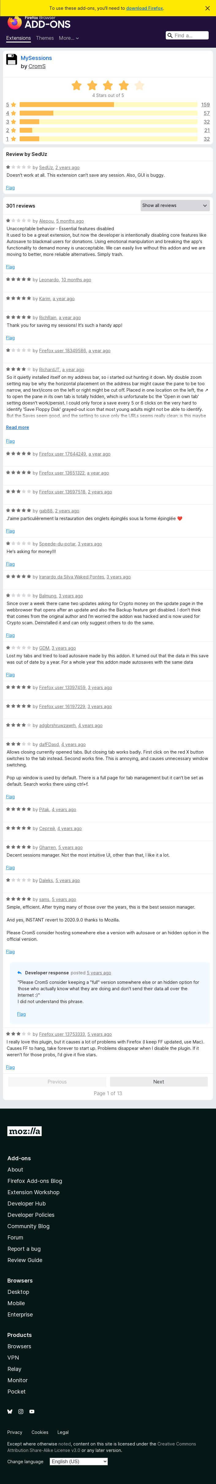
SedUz (46, 167)
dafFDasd (49, 744)
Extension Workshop (33, 1192)
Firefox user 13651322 (62, 472)
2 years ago (67, 167)
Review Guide (24, 1260)
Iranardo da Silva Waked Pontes (71, 576)
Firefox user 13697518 (62, 491)
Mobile (16, 1303)
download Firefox (144, 8)
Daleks (46, 880)
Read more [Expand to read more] (17, 427)
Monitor (17, 1380)
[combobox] (187, 35)
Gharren (47, 847)
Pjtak (44, 809)
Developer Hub (26, 1203)
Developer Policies (31, 1215)
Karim (44, 298)
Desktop (18, 1292)
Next (158, 1082)
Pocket (16, 1391)
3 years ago (90, 543)
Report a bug (24, 1249)
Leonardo (49, 279)
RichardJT (49, 369)
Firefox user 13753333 (62, 1034)
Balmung (47, 595)
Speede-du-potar (57, 543)
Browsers (19, 1346)
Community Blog (28, 1226)
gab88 (46, 510)
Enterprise (20, 1314)
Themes (45, 38)
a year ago (64, 298)
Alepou (46, 220)
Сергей (47, 828)
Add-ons (19, 1158)
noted (65, 1443)
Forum (15, 1237)
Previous (57, 1082)
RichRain (47, 317)
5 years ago (70, 847)
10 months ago (76, 279)
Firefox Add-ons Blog (34, 1181)
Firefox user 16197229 (62, 706)
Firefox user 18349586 (62, 350)
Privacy (14, 1432)
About (15, 1169)
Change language (25, 1461)
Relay (14, 1369)
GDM (44, 648)
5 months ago (70, 220)
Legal (63, 1432)
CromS (37, 66)
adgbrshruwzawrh (57, 725)
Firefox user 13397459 (62, 687)
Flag (10, 187)
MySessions (36, 58)
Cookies (40, 1432)
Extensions (18, 38)
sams (44, 899)
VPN (13, 1357)
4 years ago (90, 725)
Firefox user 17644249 (62, 453)
